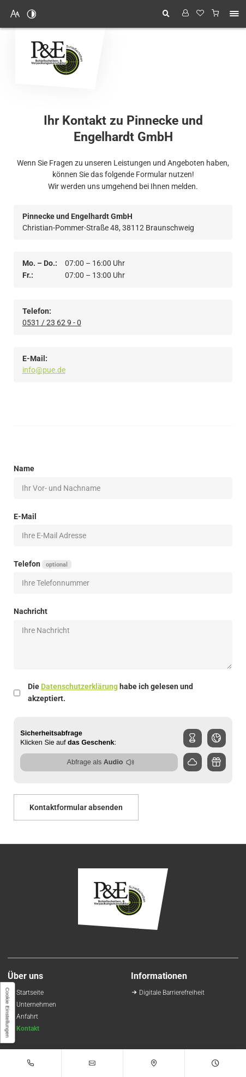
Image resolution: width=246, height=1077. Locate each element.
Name (24, 468)
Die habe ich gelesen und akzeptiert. (110, 692)
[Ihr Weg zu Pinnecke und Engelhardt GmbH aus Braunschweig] (27, 1016)
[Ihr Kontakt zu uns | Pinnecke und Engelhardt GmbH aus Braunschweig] (27, 1028)
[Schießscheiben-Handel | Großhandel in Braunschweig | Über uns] (36, 1004)
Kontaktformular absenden (76, 807)
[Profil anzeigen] (185, 14)
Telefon (42, 564)
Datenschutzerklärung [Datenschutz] (79, 686)
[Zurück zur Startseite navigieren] (60, 58)
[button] (234, 13)
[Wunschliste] (200, 14)
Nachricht (30, 611)
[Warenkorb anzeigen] (216, 14)
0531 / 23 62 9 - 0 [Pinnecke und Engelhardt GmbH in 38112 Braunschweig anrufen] (51, 322)
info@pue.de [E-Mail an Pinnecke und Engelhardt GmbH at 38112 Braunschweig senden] (43, 370)
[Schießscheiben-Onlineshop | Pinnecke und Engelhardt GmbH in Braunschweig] (30, 992)
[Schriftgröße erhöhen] (15, 13)
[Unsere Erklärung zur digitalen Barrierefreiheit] (172, 992)
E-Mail (25, 516)
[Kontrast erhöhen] (31, 13)
